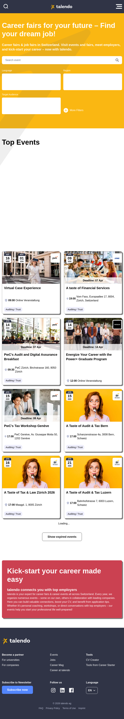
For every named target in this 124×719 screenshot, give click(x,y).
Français (31, 80)
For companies (10, 665)
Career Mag (57, 665)
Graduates (31, 104)
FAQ (41, 708)
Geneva (93, 86)
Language (7, 70)
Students (31, 107)
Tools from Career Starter (100, 665)
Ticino (93, 77)
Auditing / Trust (13, 309)
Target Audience (10, 94)
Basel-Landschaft (93, 89)
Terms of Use (69, 708)
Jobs (53, 660)
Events (54, 654)
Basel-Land (93, 83)
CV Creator (92, 660)
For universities (10, 660)
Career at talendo (60, 670)
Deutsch (31, 77)
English (31, 83)
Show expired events (61, 536)
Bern (93, 80)
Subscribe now (17, 689)
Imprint (81, 708)
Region (66, 70)
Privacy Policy (53, 708)
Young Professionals (31, 101)
